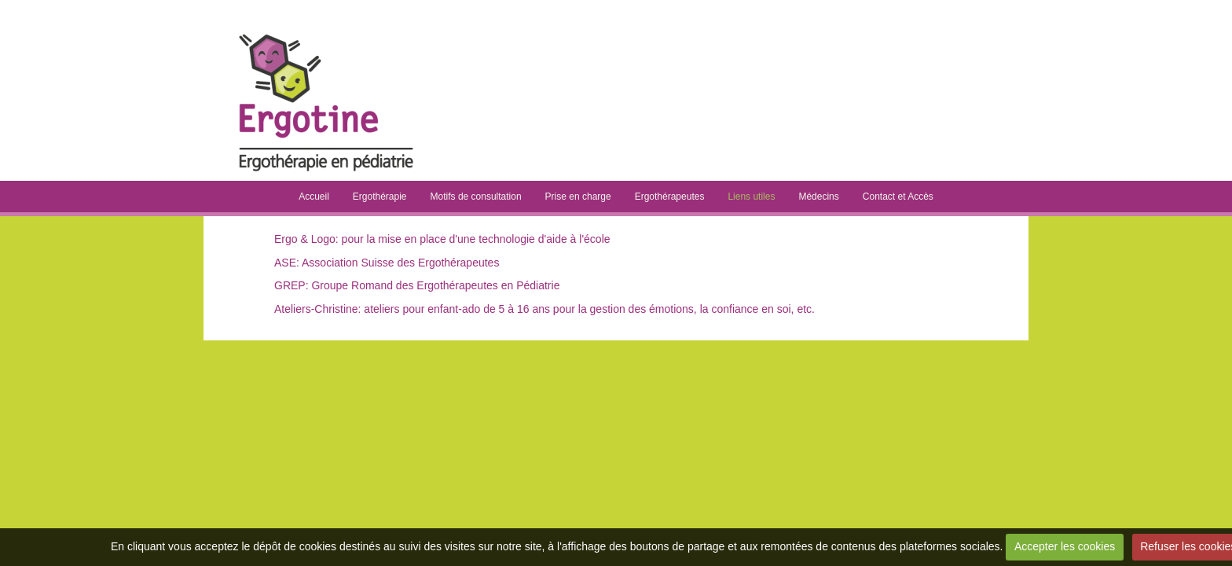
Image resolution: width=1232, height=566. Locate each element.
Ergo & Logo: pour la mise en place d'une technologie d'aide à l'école (442, 239)
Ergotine (527, 31)
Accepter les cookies (1064, 546)
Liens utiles (751, 196)
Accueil (314, 196)
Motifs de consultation (476, 196)
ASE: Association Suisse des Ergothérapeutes (386, 262)
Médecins (818, 196)
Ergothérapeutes (670, 196)
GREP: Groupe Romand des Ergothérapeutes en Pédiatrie (416, 285)
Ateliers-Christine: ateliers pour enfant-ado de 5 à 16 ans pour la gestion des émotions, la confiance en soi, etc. (544, 309)
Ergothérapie (380, 196)
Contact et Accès (898, 196)
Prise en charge (578, 196)
